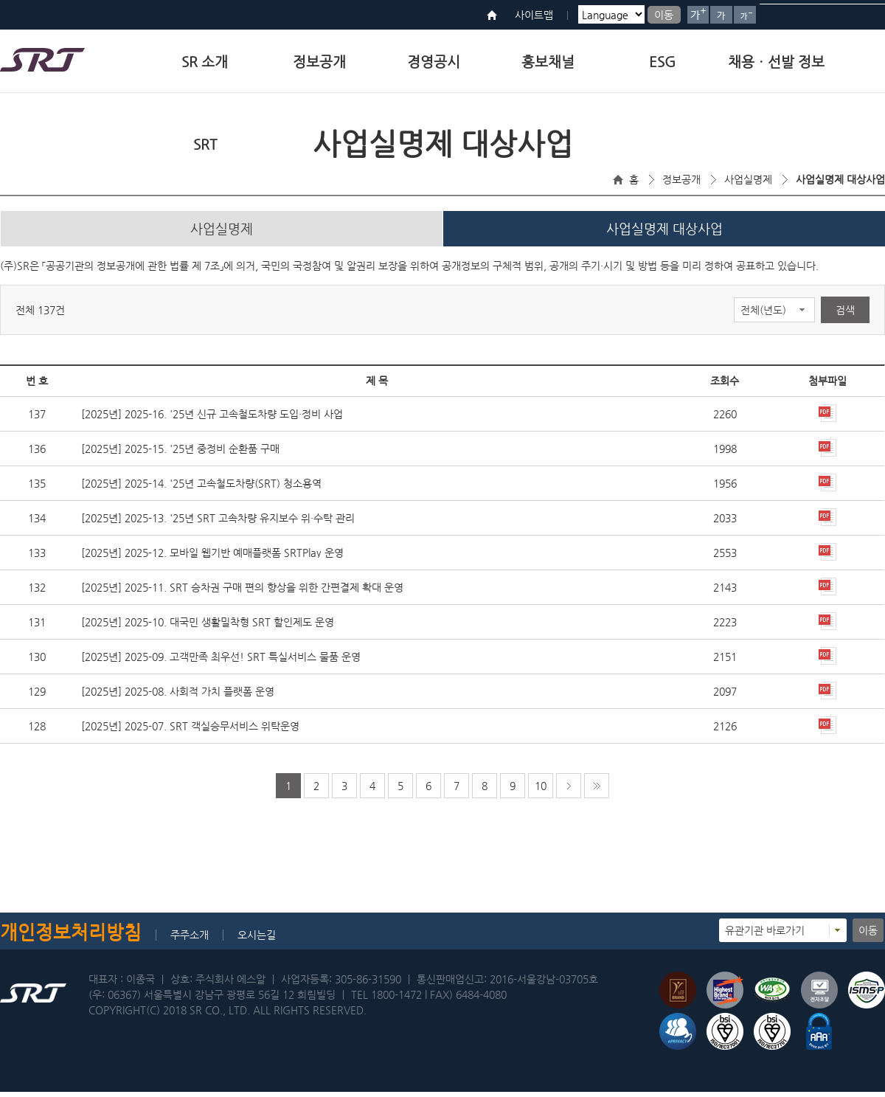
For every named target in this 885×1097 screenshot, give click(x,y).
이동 (663, 15)
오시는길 (256, 940)
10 (540, 791)
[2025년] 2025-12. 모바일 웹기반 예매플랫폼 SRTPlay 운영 (212, 558)
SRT (205, 144)
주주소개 (189, 940)
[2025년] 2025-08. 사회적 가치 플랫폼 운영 (177, 696)
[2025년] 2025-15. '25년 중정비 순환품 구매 (180, 454)
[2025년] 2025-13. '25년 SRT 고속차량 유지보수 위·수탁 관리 (218, 523)
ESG (662, 61)
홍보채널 (548, 61)
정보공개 (319, 61)
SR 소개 (204, 61)
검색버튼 (868, 15)
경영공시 (433, 61)
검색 (845, 315)
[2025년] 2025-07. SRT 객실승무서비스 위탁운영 (190, 731)
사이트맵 (534, 15)
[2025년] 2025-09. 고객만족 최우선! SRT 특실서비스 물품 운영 (221, 662)
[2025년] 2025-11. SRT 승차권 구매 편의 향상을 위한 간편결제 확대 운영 (242, 592)
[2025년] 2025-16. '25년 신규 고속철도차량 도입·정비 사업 (212, 419)
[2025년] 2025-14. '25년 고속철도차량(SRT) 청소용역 (201, 488)
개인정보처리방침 (71, 937)
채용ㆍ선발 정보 (776, 61)
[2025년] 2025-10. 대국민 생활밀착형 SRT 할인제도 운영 (207, 627)
